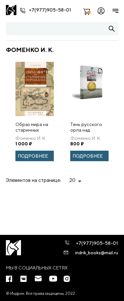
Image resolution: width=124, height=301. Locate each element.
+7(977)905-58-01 (50, 10)
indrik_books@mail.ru (96, 252)
